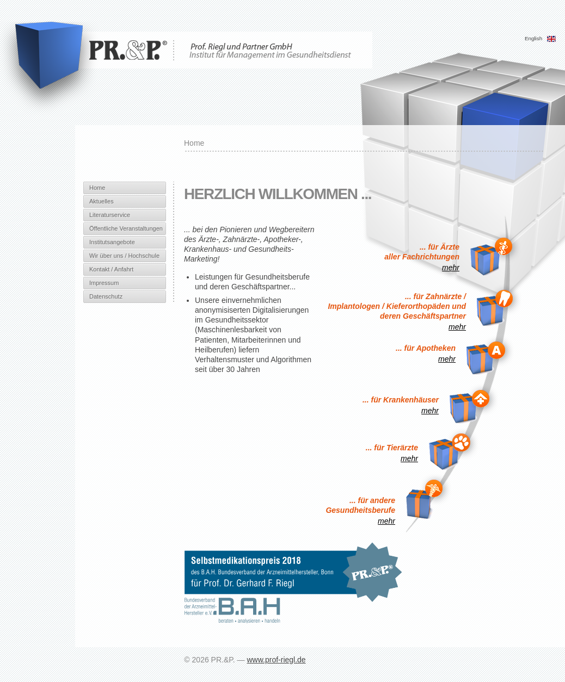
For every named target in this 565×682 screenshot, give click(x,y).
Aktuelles (101, 201)
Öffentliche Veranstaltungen (126, 228)
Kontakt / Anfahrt (111, 269)
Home (97, 187)
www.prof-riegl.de (276, 659)
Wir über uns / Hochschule (124, 255)
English (540, 38)
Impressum (104, 283)
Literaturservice (109, 215)
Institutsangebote (112, 242)
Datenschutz (105, 296)
